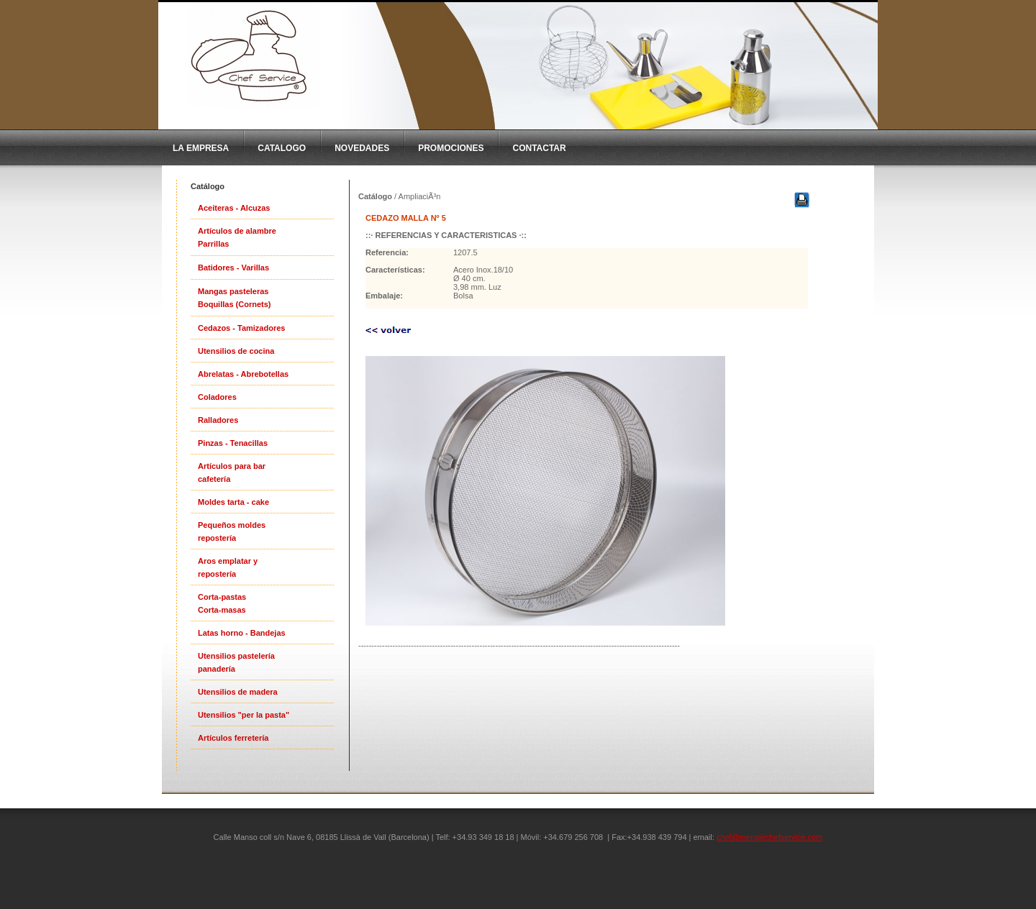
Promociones (450, 148)
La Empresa (201, 148)
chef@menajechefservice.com (770, 837)
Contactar (538, 148)
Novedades (362, 148)
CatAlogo (282, 148)
